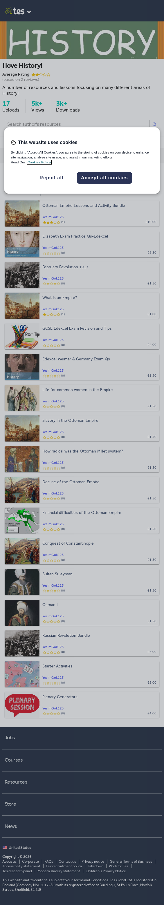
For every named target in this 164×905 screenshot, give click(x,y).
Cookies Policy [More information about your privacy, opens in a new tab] (39, 162)
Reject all (51, 177)
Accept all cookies (104, 177)
